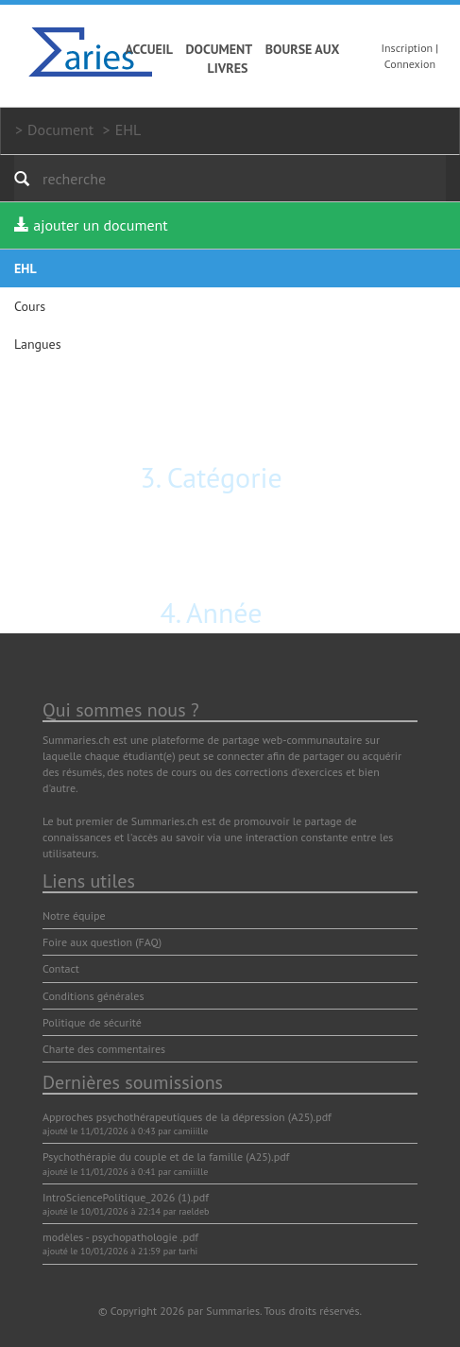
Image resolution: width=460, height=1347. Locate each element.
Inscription (408, 48)
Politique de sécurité (92, 1022)
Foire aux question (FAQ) (102, 942)
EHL (128, 129)
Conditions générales (94, 996)
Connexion (409, 64)
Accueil (149, 49)
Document (219, 49)
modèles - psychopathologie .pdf (120, 1237)
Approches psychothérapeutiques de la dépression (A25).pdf (187, 1117)
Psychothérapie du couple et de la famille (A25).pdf (166, 1156)
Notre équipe (74, 915)
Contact (61, 968)
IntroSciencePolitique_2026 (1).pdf (126, 1197)
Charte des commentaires (104, 1049)
